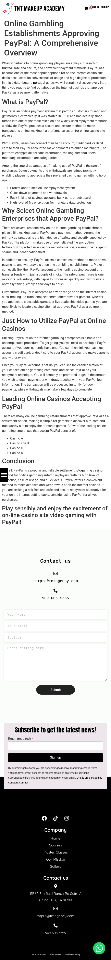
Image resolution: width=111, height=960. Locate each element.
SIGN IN (95, 7)
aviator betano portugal (28, 83)
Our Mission (55, 859)
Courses (55, 845)
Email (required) (20, 738)
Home (55, 838)
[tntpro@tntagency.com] (55, 909)
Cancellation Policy (72, 954)
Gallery (55, 866)
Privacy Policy (56, 954)
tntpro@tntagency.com (55, 916)
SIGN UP (105, 7)
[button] (99, 948)
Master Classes (56, 852)
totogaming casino (88, 470)
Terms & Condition (38, 954)
